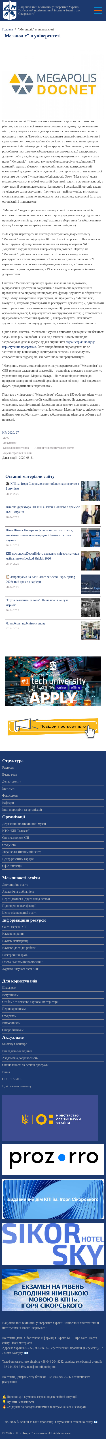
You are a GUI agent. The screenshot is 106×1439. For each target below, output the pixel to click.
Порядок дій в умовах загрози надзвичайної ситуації (42, 1396)
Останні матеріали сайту (30, 476)
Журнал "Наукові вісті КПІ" (20, 969)
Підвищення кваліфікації (19, 905)
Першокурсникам (14, 1008)
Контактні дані (12, 1338)
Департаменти (11, 781)
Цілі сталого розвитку (16, 1086)
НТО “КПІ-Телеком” (16, 830)
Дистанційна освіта (15, 884)
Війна (6, 1072)
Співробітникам (12, 1030)
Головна (7, 29)
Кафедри (8, 802)
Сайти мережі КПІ (14, 927)
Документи (10, 442)
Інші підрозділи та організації (22, 809)
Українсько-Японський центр (21, 852)
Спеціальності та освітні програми (25, 1065)
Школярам (9, 987)
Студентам (9, 1016)
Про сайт (81, 1338)
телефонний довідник (41, 1366)
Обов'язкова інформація (40, 1338)
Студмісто (9, 845)
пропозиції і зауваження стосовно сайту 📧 (69, 1422)
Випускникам (11, 1023)
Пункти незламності (20, 1402)
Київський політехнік (16, 447)
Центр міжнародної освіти (19, 912)
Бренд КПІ (65, 1338)
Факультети (10, 795)
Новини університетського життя (54, 447)
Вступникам (10, 995)
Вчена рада (9, 774)
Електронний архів (15, 955)
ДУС (6, 437)
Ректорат (8, 767)
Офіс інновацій (12, 866)
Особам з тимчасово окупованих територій (30, 1002)
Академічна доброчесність (20, 1058)
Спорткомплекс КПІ (15, 837)
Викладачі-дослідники (17, 1051)
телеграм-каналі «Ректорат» (68, 1407)
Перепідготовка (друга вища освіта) (26, 899)
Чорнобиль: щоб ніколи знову (25, 623)
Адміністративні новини (17, 453)
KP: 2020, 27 (10, 432)
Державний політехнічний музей (24, 824)
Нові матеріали (22, 1343)
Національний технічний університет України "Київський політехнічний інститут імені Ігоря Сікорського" (49, 10)
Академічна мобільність (18, 891)
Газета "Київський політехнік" (22, 962)
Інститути (8, 788)
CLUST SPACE (12, 1079)
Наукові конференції (16, 941)
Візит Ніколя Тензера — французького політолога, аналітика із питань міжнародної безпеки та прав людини (39, 535)
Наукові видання (13, 933)
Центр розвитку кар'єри (18, 859)
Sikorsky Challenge (14, 1044)
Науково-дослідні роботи (19, 948)
